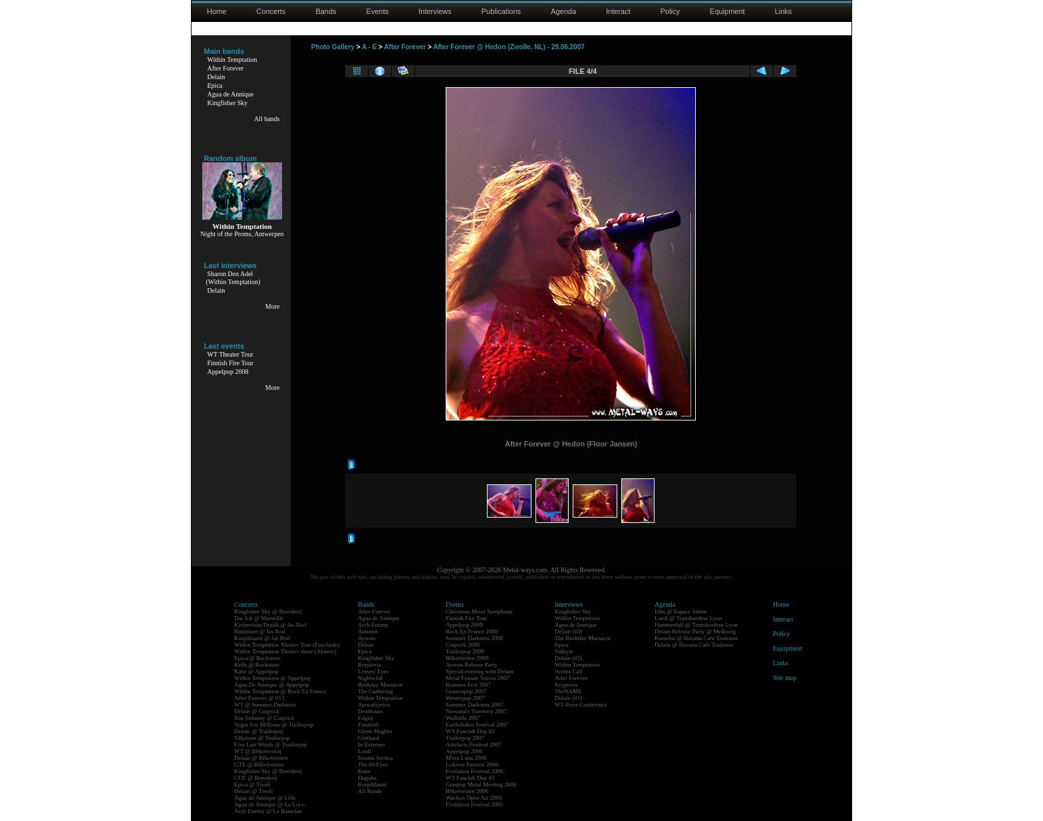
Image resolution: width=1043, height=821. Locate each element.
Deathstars (370, 711)
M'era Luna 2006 (466, 757)
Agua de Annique (231, 94)
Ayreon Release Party (472, 664)
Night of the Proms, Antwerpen (241, 234)
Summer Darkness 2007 (475, 704)
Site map (784, 677)
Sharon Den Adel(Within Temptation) (233, 277)
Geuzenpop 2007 (466, 691)
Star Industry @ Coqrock (264, 718)
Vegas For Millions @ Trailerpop (273, 724)
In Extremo (371, 744)
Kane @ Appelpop (256, 671)
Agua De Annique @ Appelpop (271, 684)
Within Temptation (232, 59)
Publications (501, 11)
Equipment (727, 11)
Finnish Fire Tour (231, 363)
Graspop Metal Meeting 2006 (481, 784)
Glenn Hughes (375, 731)
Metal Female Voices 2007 (478, 678)
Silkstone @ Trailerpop (262, 738)
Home (216, 11)
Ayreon (366, 638)
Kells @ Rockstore (256, 664)
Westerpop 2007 (465, 698)
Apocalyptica (374, 704)
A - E (369, 47)
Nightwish (370, 678)
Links (783, 11)
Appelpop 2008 (228, 371)
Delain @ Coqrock (256, 711)
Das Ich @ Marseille (259, 618)
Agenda (563, 11)
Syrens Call (569, 671)
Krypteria (369, 664)
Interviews (435, 11)
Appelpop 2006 (464, 751)
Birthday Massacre (380, 684)
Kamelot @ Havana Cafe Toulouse (696, 638)
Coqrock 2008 (463, 644)
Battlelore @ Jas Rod (259, 631)
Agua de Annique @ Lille (265, 797)
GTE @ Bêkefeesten (258, 764)
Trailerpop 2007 (465, 738)
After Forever (226, 68)
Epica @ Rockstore (257, 658)
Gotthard (368, 738)
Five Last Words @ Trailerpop (270, 744)
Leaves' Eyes (373, 671)
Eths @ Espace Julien (680, 611)
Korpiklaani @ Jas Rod (262, 638)
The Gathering (375, 691)
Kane (364, 771)
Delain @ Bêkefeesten (261, 757)
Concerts (270, 11)
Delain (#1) (568, 698)
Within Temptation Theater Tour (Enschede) (287, 644)
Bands (325, 11)
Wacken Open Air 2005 (474, 797)
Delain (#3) (568, 631)
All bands (267, 118)
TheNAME (568, 691)
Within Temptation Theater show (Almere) (285, 651)
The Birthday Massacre (583, 638)
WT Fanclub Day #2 (470, 731)
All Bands (370, 791)
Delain (216, 77)
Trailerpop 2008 (465, 651)
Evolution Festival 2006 (475, 771)
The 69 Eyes (373, 764)
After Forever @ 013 (259, 698)
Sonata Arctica (375, 757)
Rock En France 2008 (472, 631)
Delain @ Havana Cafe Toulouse (694, 644)
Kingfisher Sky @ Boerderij (268, 611)
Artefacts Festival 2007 (474, 744)
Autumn (368, 631)
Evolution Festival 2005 (475, 804)
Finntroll (368, 724)
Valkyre (564, 651)
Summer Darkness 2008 (475, 638)
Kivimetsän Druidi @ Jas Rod (270, 624)
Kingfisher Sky (228, 102)
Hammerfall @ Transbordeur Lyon (696, 624)
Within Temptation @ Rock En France (280, 691)
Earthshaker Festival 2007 (477, 724)
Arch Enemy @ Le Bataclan (268, 811)
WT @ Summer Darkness (265, 704)
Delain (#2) (568, 658)
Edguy (366, 718)
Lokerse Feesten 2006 (472, 764)
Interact (618, 11)
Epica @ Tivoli (252, 784)
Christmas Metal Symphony (479, 611)
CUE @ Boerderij (255, 777)
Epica (215, 85)
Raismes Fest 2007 (468, 684)
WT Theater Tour (230, 354)
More (272, 306)
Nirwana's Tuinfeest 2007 (476, 711)
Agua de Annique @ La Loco (269, 804)
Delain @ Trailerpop (258, 731)
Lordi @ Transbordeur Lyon (688, 618)
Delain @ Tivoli (253, 791)
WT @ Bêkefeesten (257, 751)
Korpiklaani (372, 784)
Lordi (364, 751)
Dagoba (367, 777)
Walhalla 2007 (463, 718)
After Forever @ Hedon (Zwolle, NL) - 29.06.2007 (509, 47)
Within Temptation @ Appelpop (272, 678)
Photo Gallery (333, 47)
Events (378, 11)
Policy (670, 11)
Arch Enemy (373, 624)
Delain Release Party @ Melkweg (695, 631)
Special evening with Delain (480, 671)
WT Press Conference (581, 704)
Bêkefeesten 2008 (467, 658)
